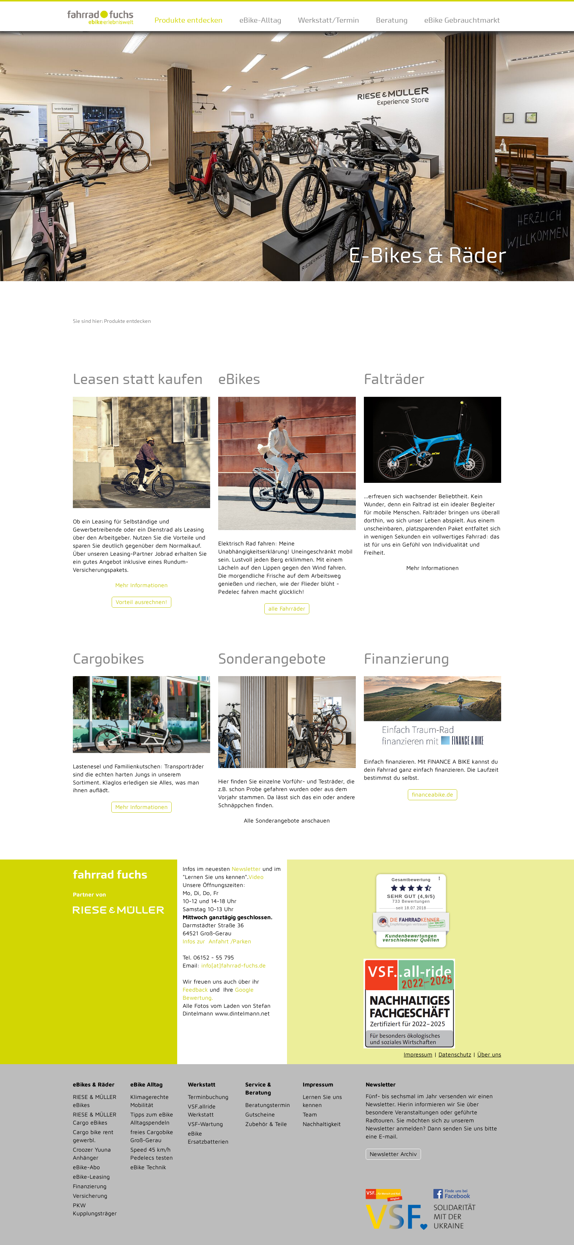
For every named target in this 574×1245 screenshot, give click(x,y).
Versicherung (90, 1195)
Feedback (195, 989)
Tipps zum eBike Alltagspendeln (151, 1118)
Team (310, 1114)
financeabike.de (432, 794)
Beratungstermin (267, 1105)
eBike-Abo (86, 1167)
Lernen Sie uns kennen (322, 1100)
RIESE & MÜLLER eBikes (94, 1100)
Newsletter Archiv (393, 1154)
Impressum (418, 1054)
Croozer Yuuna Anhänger (92, 1153)
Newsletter (246, 868)
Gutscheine (260, 1114)
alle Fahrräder (286, 608)
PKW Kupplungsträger (95, 1209)
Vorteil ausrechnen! (141, 602)
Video (256, 876)
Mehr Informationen (141, 585)
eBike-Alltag (260, 20)
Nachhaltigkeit (322, 1124)
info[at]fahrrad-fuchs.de (233, 965)
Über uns (489, 1054)
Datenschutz (455, 1054)
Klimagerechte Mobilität (149, 1100)
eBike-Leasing (91, 1176)
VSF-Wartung (205, 1124)
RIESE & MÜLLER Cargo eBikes (94, 1118)
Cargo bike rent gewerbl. (93, 1136)
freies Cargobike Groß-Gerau (151, 1136)
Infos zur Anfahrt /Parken (217, 941)
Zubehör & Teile (266, 1124)
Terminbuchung (208, 1096)
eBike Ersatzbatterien (208, 1137)
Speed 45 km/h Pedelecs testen (151, 1153)
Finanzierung (90, 1186)
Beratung (391, 20)
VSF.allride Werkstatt (202, 1110)
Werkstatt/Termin (328, 20)
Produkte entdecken (188, 20)
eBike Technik (148, 1167)
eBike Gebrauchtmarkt (462, 20)
